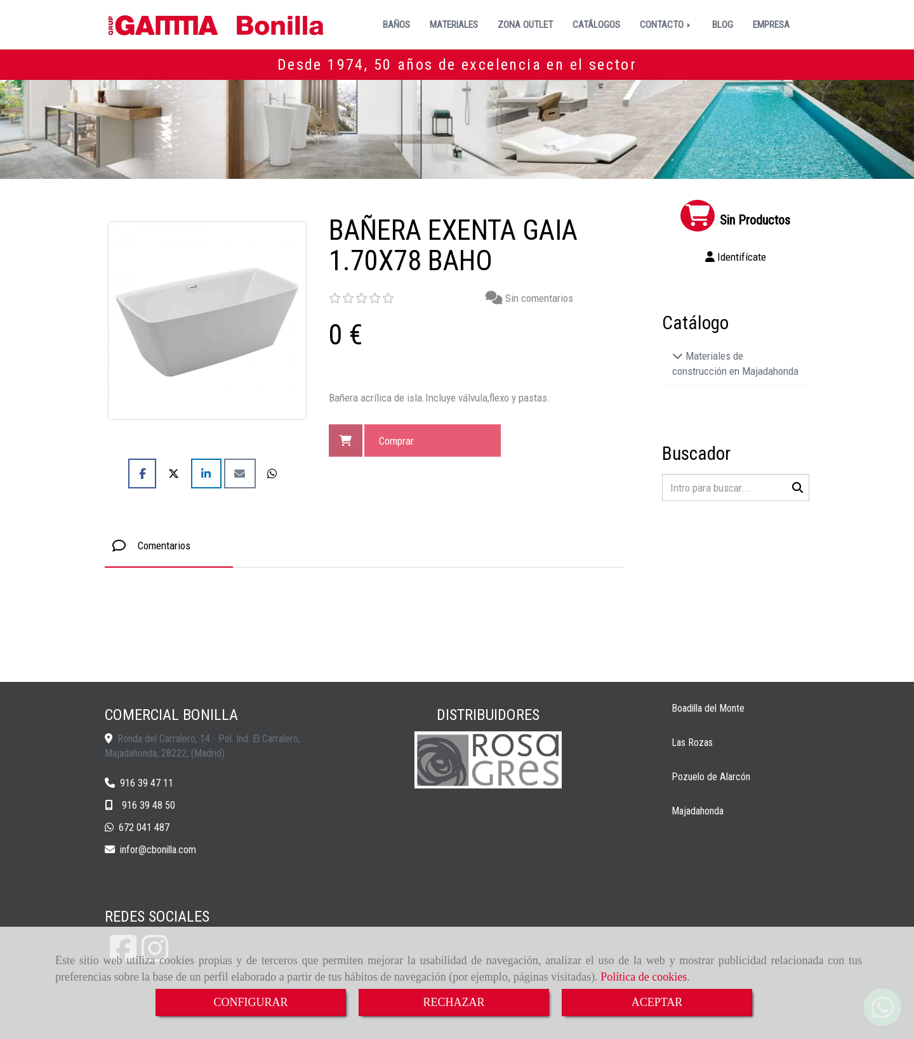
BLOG (722, 24)
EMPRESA (771, 24)
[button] (736, 257)
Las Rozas (692, 742)
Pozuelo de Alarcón (711, 777)
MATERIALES (454, 24)
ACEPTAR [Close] (657, 1002)
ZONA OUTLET (525, 24)
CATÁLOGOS (596, 24)
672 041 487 (144, 827)
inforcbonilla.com (158, 850)
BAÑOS (396, 24)
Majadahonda (698, 811)
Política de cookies (643, 976)
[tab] (169, 546)
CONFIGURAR (250, 1002)
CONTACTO (666, 24)
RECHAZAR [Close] (453, 1002)
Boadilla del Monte (708, 708)
